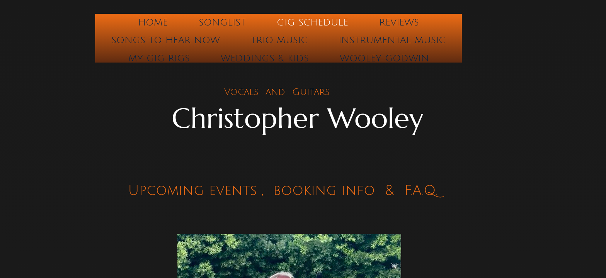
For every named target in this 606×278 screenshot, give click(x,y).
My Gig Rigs (159, 58)
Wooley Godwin (384, 58)
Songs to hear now (165, 40)
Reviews (399, 22)
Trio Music (279, 40)
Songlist (222, 22)
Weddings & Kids (265, 58)
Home (153, 22)
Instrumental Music (392, 40)
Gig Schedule (312, 22)
